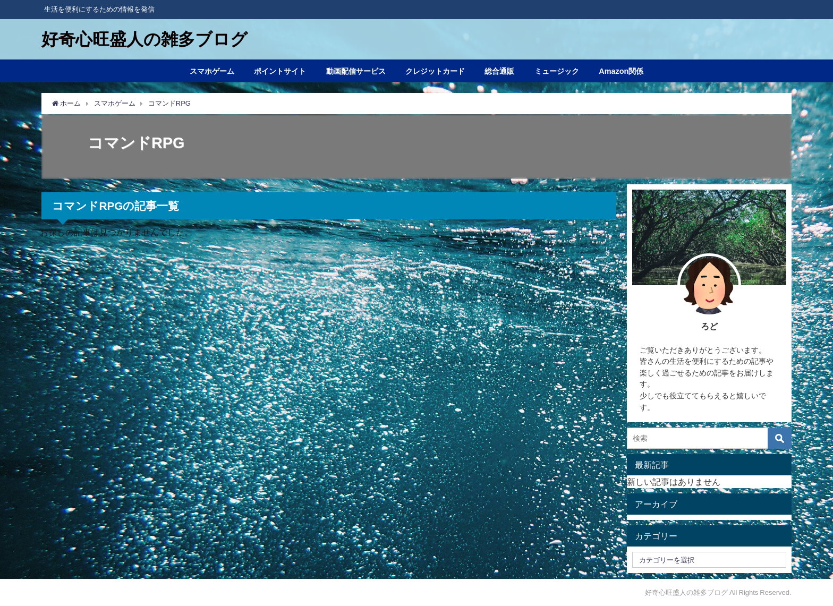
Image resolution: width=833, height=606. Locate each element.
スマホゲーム (212, 71)
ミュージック (556, 71)
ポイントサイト (280, 71)
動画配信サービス (356, 71)
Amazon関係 (621, 71)
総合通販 (499, 71)
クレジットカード (435, 71)
